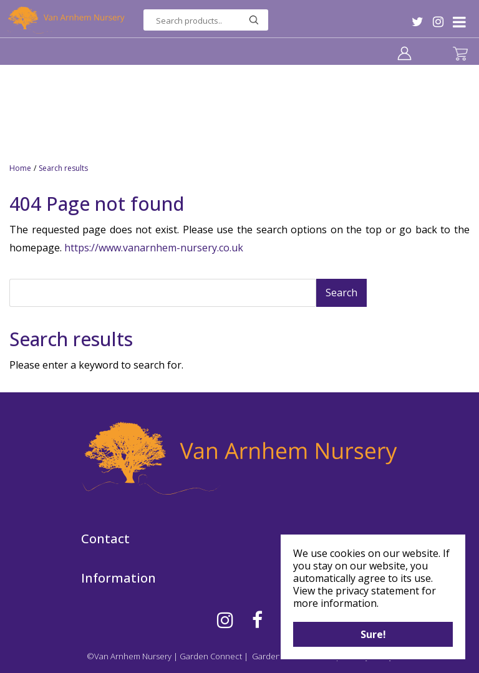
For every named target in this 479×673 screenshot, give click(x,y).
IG (438, 22)
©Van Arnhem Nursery (129, 656)
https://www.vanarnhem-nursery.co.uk (153, 247)
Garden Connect (211, 656)
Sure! (373, 634)
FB (257, 620)
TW (417, 22)
